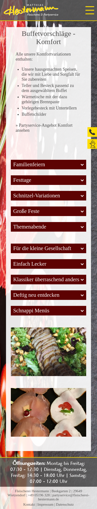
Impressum (45, 504)
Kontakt (29, 504)
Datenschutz (65, 504)
